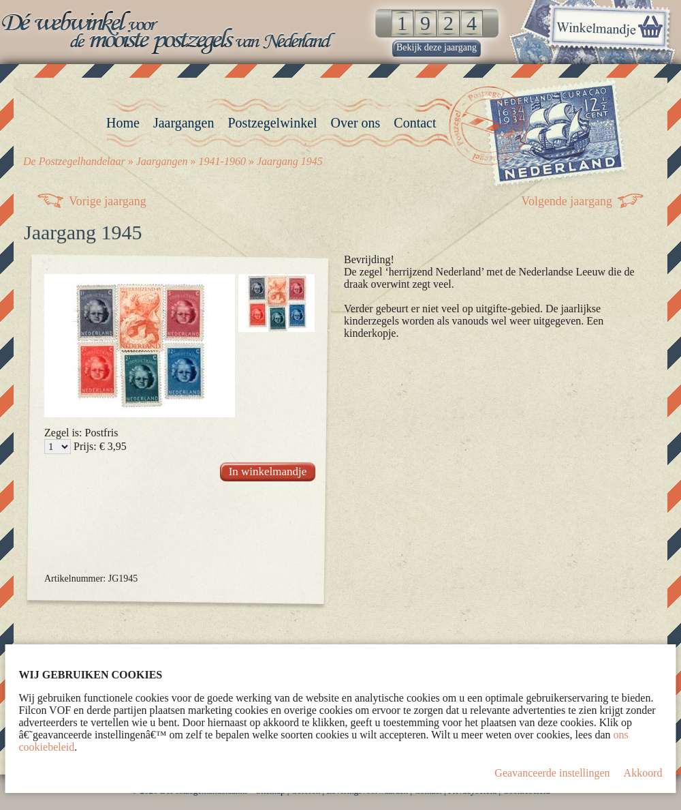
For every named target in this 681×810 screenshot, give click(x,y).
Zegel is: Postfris (81, 432)
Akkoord (643, 773)
